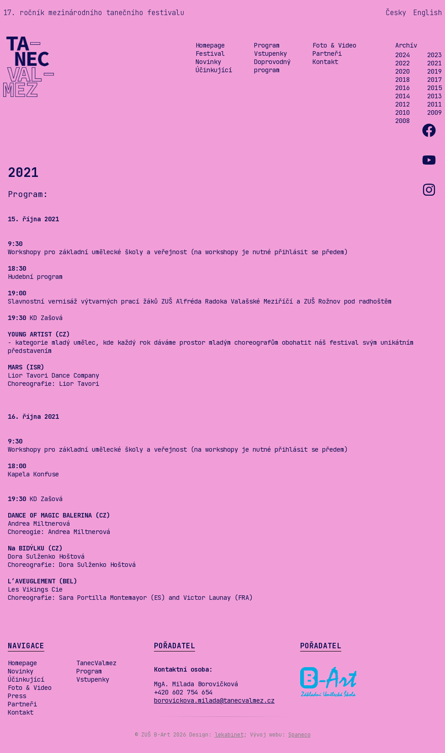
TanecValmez (96, 663)
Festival (210, 53)
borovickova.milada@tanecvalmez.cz (214, 700)
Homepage (210, 45)
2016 (402, 88)
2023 (434, 55)
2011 (434, 104)
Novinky (208, 62)
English (427, 12)
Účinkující (214, 70)
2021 (434, 63)
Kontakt (325, 62)
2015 (434, 88)
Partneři (327, 53)
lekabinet (229, 734)
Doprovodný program (272, 66)
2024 (402, 55)
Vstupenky (270, 53)
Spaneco (299, 734)
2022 (402, 63)
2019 (434, 71)
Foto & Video (334, 45)
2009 (434, 112)
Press (17, 696)
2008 (402, 121)
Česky (396, 12)
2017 (434, 79)
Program (267, 45)
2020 (402, 71)
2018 (402, 79)
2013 (434, 96)
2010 (402, 112)
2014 (402, 96)
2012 (402, 104)
